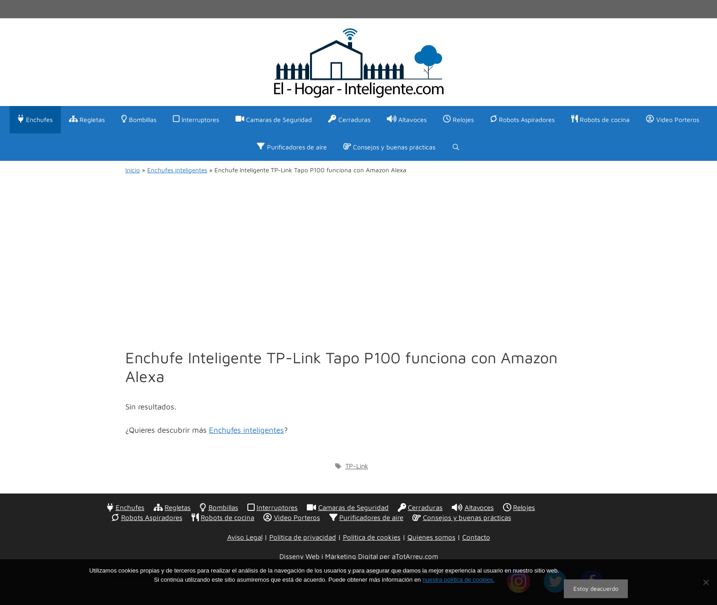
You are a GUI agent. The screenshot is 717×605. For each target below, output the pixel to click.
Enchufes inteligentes (177, 170)
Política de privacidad (302, 537)
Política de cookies (372, 537)
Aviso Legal (244, 537)
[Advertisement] (358, 252)
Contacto (476, 537)
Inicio (132, 170)
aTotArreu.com (415, 556)
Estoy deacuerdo (595, 588)
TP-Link (356, 466)
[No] (705, 582)
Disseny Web (300, 556)
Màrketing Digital (351, 556)
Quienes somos (431, 537)
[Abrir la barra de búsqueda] (456, 147)
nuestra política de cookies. (459, 579)
